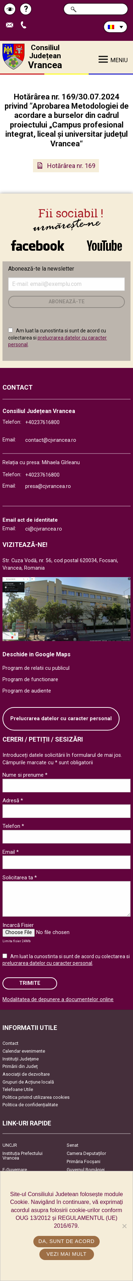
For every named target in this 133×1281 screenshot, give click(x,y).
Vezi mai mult (66, 1254)
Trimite (29, 983)
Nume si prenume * (25, 775)
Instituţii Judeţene (20, 1059)
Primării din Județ (20, 1066)
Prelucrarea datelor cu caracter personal (61, 719)
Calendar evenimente (23, 1051)
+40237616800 (42, 422)
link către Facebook (37, 245)
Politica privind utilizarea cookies (36, 1097)
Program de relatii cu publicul (36, 668)
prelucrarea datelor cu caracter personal (47, 963)
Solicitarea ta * (19, 877)
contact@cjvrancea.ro (50, 440)
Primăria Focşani (83, 1161)
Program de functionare (30, 680)
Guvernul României (86, 1169)
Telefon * (13, 826)
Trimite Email (11, 25)
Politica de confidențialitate (30, 1104)
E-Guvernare (14, 1169)
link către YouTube (104, 245)
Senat (72, 1145)
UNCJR (9, 1145)
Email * (10, 852)
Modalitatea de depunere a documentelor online (57, 1000)
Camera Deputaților (86, 1153)
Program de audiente (26, 691)
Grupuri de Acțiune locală (28, 1082)
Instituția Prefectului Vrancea (22, 1156)
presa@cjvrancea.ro (48, 486)
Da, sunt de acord (66, 1241)
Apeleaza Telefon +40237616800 (25, 25)
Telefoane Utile (17, 1089)
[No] (124, 1226)
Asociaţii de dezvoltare (26, 1074)
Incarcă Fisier (18, 925)
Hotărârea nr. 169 (71, 165)
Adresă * (12, 800)
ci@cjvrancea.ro (43, 529)
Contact (10, 1043)
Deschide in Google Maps (36, 654)
